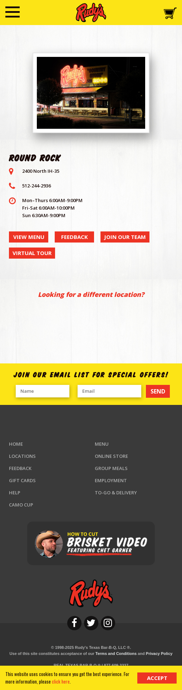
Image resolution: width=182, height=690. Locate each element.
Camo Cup (21, 504)
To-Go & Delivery (116, 492)
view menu (28, 236)
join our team (125, 236)
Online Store (111, 456)
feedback (74, 236)
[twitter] (91, 623)
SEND (158, 391)
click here (61, 681)
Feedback (20, 468)
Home (16, 444)
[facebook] (74, 623)
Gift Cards (22, 480)
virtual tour (32, 252)
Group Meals (111, 468)
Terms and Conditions (116, 653)
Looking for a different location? (91, 294)
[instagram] (108, 623)
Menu (102, 444)
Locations (22, 456)
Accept (157, 677)
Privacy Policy (159, 653)
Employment (111, 480)
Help (14, 492)
